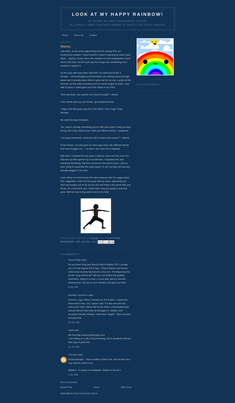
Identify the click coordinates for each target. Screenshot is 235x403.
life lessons (83, 242)
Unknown (73, 354)
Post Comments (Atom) (85, 393)
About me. (79, 35)
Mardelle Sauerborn (78, 295)
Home (96, 387)
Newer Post (66, 387)
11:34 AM (73, 347)
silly (94, 242)
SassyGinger (74, 260)
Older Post (126, 387)
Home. (65, 35)
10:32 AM (73, 322)
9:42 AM (73, 287)
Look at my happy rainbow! (117, 14)
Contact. (93, 35)
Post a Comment (68, 382)
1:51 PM (73, 374)
